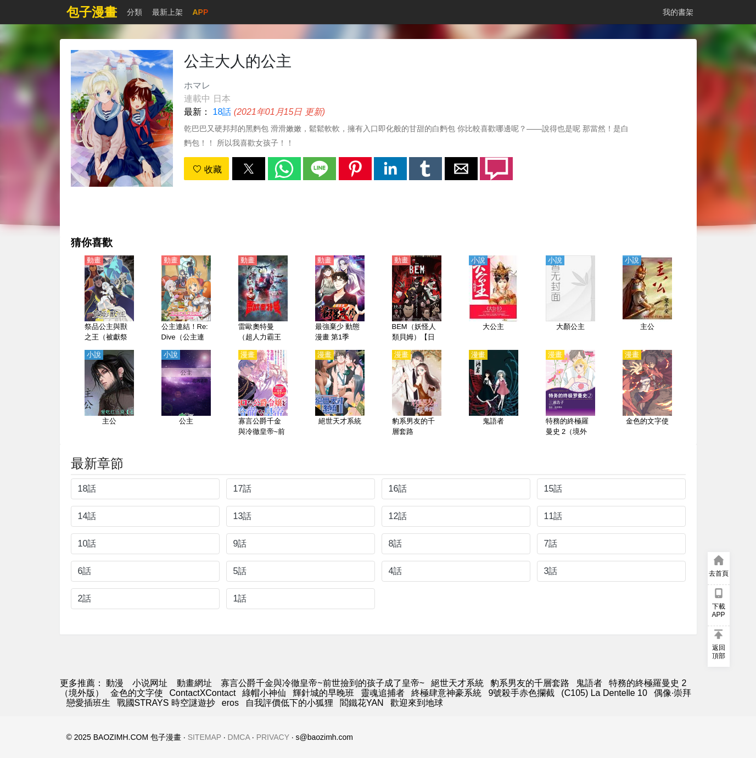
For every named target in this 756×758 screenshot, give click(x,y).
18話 (222, 111)
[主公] (647, 299)
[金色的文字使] (647, 394)
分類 (134, 12)
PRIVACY (272, 737)
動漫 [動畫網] (115, 683)
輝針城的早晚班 (323, 693)
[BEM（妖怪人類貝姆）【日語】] (416, 299)
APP (201, 12)
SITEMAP (204, 737)
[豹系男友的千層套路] (416, 394)
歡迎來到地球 (416, 702)
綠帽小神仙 (264, 693)
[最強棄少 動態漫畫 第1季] (340, 299)
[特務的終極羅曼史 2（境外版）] (570, 394)
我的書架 (678, 12)
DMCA (239, 737)
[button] (248, 168)
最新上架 (167, 12)
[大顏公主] (570, 299)
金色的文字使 (136, 693)
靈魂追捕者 (383, 693)
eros (230, 702)
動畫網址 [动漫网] (194, 683)
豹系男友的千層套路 (529, 683)
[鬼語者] (493, 394)
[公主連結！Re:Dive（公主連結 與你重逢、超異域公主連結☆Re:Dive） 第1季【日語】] (186, 299)
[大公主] (493, 299)
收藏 (207, 169)
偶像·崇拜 (672, 693)
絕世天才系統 (457, 683)
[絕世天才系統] (340, 394)
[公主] (186, 394)
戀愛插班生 (88, 702)
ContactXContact (203, 693)
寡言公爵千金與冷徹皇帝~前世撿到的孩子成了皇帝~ (322, 683)
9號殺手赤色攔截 (521, 693)
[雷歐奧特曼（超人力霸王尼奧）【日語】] (263, 299)
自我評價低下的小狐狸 (289, 702)
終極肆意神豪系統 (446, 693)
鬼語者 (589, 683)
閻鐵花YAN (362, 702)
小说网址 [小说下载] (149, 683)
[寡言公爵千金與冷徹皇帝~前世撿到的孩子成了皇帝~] (263, 394)
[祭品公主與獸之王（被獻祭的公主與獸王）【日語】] (109, 299)
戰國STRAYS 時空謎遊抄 (166, 702)
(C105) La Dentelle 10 (604, 693)
